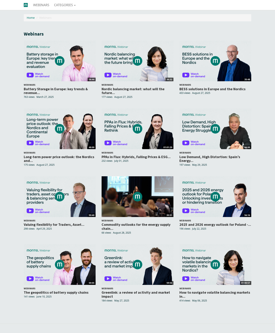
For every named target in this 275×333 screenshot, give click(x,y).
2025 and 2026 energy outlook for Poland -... (215, 224)
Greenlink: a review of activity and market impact (136, 294)
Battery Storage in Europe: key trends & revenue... (56, 91)
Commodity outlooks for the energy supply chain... (136, 226)
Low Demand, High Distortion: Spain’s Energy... (209, 159)
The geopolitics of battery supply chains (56, 292)
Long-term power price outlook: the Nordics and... (59, 159)
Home (31, 18)
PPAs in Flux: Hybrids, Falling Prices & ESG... (136, 157)
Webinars (41, 5)
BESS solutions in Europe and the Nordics (212, 89)
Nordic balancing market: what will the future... (133, 91)
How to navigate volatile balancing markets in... (214, 294)
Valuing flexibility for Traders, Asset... (54, 224)
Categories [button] (65, 5)
